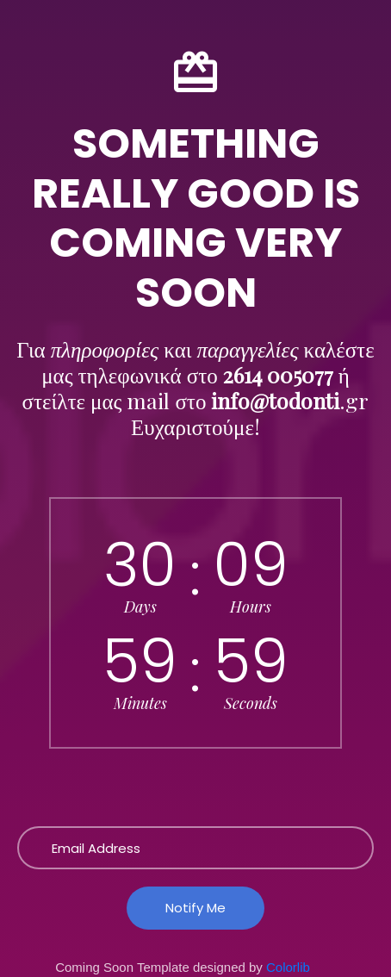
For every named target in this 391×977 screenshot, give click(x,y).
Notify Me (195, 908)
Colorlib (288, 967)
